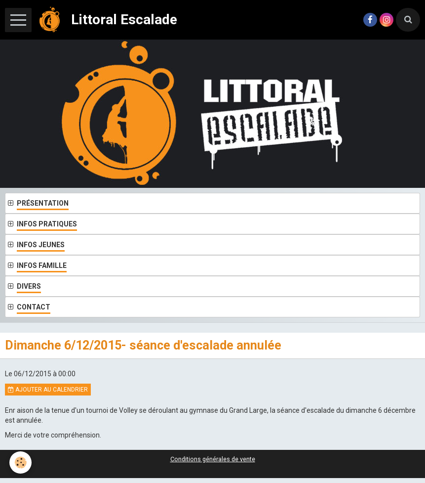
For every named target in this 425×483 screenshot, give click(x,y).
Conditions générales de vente (212, 459)
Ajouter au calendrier (48, 389)
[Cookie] (21, 462)
